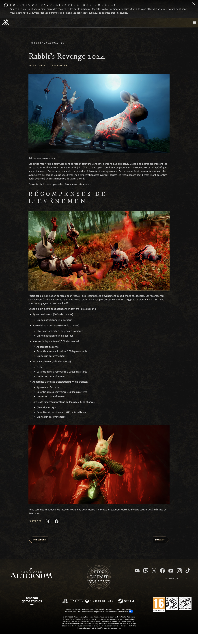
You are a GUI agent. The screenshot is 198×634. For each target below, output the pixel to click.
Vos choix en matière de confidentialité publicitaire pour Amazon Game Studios (99, 611)
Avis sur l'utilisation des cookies (118, 609)
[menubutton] (194, 22)
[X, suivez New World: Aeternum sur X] (154, 570)
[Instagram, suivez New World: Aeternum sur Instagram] (179, 570)
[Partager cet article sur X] (48, 521)
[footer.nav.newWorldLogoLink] (31, 573)
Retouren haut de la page (99, 577)
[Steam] (126, 601)
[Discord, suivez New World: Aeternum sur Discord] (137, 571)
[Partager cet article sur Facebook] (57, 521)
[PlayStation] (72, 601)
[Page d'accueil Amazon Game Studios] (32, 601)
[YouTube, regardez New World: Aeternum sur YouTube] (170, 570)
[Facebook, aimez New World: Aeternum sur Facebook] (162, 570)
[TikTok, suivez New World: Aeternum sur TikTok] (187, 570)
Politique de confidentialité (93, 609)
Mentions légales (73, 609)
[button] (99, 113)
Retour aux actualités (47, 43)
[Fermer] (193, 4)
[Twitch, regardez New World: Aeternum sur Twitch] (145, 570)
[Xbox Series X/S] (100, 601)
